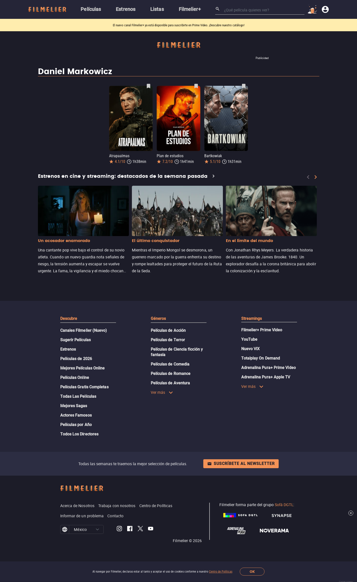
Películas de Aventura (170, 383)
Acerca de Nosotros (77, 505)
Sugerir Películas (75, 339)
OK (252, 572)
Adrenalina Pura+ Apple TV (265, 377)
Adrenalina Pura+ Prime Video (268, 367)
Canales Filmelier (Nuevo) (83, 330)
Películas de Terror (168, 339)
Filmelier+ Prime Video (261, 330)
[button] (97, 529)
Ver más (162, 392)
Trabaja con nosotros (117, 505)
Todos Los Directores (79, 434)
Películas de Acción (168, 330)
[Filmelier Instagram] (119, 529)
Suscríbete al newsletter (241, 463)
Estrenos (68, 349)
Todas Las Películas (78, 396)
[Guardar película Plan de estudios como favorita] (196, 86)
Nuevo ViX (250, 348)
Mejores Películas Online (82, 368)
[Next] (315, 177)
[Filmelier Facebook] (129, 529)
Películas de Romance (171, 373)
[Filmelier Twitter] (140, 529)
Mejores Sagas (73, 405)
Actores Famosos (76, 415)
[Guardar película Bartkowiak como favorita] (244, 86)
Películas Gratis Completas (84, 387)
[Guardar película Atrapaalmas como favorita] (148, 86)
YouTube (249, 339)
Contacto (115, 516)
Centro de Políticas (220, 571)
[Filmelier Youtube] (150, 529)
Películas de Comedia (170, 364)
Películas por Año (76, 424)
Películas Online (74, 377)
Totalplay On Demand (260, 358)
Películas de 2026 (76, 358)
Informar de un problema (82, 516)
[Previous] (308, 177)
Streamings (251, 318)
